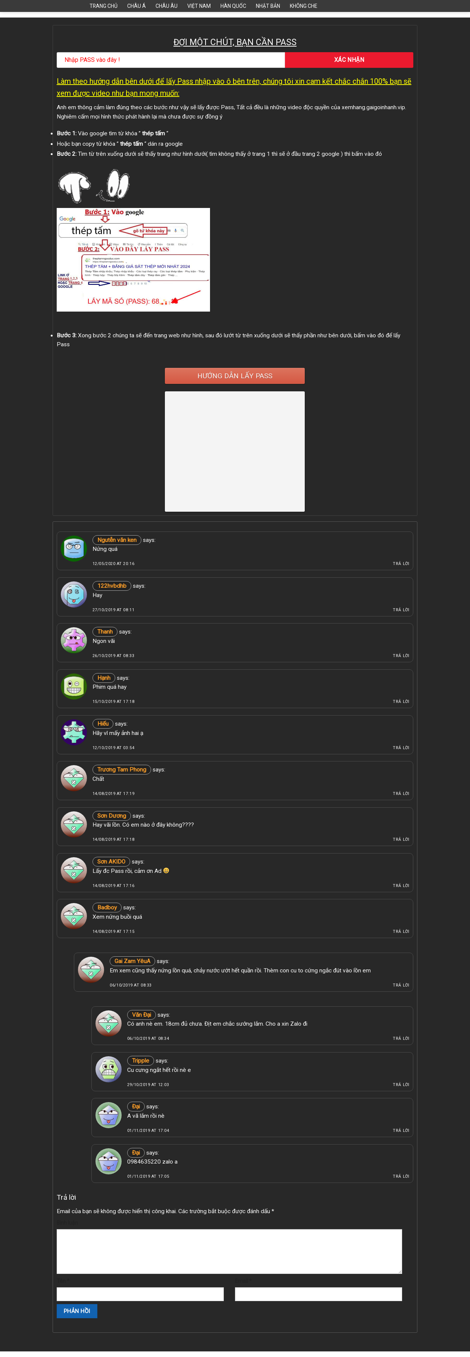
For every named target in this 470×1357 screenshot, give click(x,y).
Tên (63, 1281)
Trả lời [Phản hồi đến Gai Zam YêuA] (401, 985)
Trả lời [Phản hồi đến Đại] (401, 1130)
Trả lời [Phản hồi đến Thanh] (401, 655)
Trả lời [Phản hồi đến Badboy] (401, 931)
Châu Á (136, 6)
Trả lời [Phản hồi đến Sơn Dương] (401, 839)
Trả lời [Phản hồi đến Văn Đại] (401, 1038)
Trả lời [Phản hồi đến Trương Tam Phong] (401, 793)
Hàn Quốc (233, 6)
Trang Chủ (104, 6)
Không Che (303, 6)
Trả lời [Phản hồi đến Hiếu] (401, 747)
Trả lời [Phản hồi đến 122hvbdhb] (401, 610)
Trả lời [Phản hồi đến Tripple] (401, 1084)
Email (243, 1281)
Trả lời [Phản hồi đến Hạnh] (401, 701)
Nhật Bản (268, 6)
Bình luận (67, 1223)
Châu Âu (167, 6)
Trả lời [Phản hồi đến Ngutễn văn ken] (401, 563)
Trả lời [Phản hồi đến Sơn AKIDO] (401, 885)
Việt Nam (199, 6)
